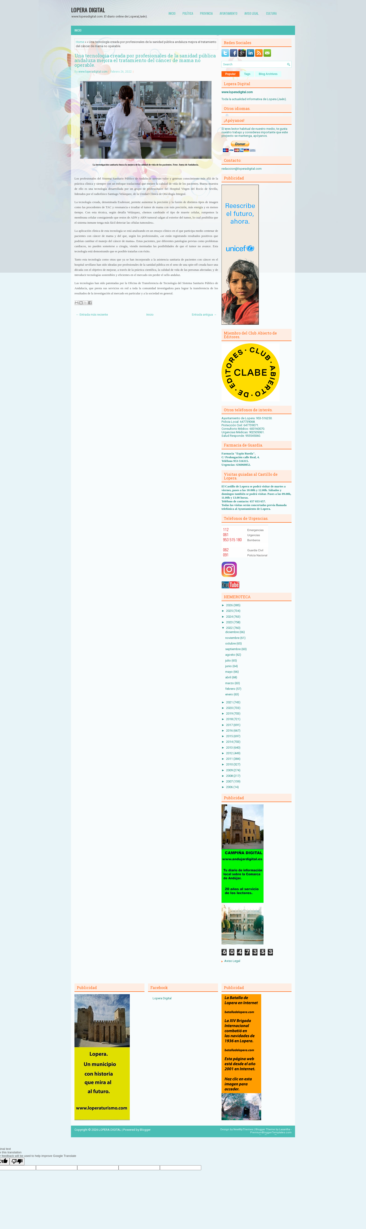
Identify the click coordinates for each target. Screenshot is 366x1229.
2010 (229, 764)
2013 (229, 747)
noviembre (232, 638)
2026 (229, 605)
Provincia (206, 13)
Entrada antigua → (204, 314)
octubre (230, 643)
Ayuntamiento (228, 13)
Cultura (271, 13)
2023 (229, 622)
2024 (229, 616)
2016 (229, 730)
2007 (229, 781)
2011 (229, 759)
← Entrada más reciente (92, 314)
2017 (229, 725)
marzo (230, 683)
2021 (229, 702)
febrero (230, 688)
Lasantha (284, 1129)
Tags (247, 74)
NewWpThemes (243, 1129)
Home (80, 42)
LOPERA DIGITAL (88, 10)
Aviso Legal (232, 961)
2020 (229, 708)
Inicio (172, 13)
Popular (230, 74)
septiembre (233, 649)
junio (228, 666)
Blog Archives (268, 74)
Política (188, 13)
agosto (230, 654)
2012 (229, 753)
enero (229, 694)
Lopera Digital (162, 998)
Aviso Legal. (251, 13)
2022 (229, 628)
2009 (229, 770)
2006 (229, 787)
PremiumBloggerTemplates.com (271, 1132)
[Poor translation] (17, 1161)
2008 (229, 776)
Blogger (145, 1129)
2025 (229, 611)
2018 (229, 719)
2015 (229, 736)
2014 (229, 741)
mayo (229, 671)
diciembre (232, 632)
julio (228, 660)
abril (228, 677)
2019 (229, 713)
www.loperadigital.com (93, 71)
